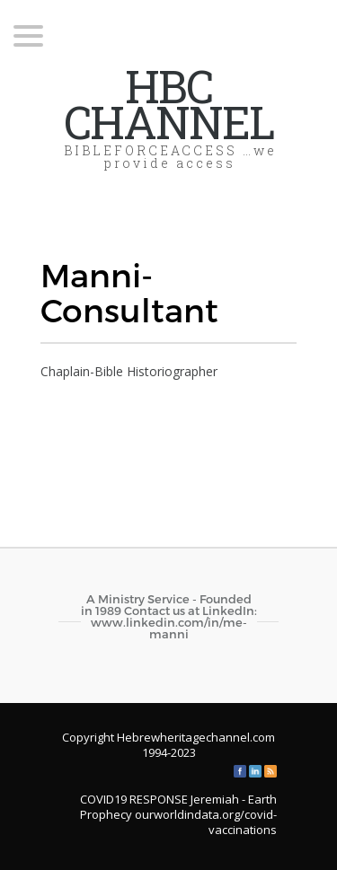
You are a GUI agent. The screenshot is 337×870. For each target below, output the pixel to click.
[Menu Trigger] (28, 34)
